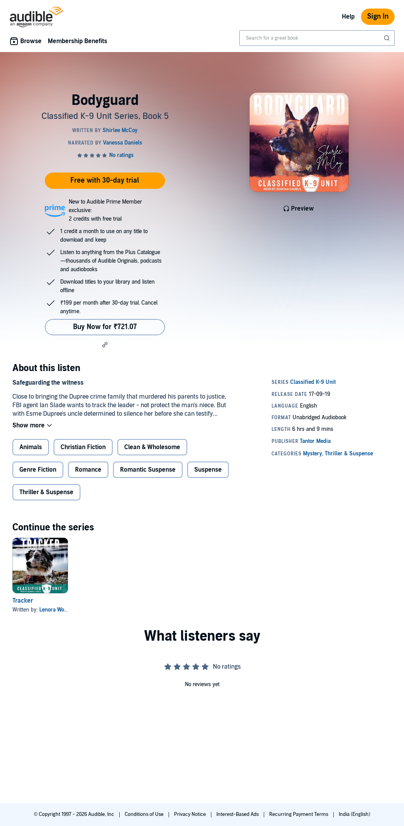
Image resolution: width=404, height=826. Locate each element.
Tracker (22, 601)
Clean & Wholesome (152, 447)
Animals (30, 447)
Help (348, 17)
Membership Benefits (77, 41)
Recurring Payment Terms (299, 814)
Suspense (208, 470)
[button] (105, 345)
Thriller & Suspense (46, 492)
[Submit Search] (388, 38)
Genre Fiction (37, 470)
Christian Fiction (83, 447)
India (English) (354, 814)
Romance (88, 470)
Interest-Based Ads (238, 814)
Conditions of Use (145, 814)
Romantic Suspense (148, 470)
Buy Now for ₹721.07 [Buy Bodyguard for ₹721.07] (105, 327)
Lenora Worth (55, 609)
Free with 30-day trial (104, 180)
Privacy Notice (190, 814)
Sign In (377, 16)
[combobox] (317, 38)
